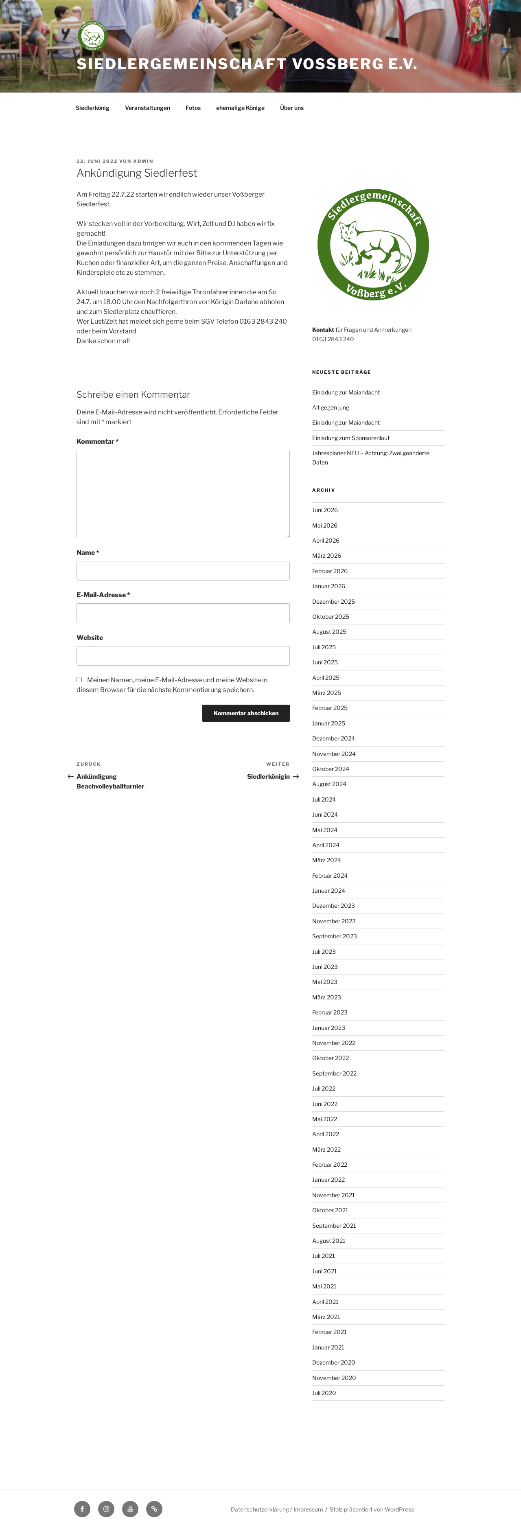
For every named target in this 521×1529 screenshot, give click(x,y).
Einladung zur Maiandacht (346, 392)
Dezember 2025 (333, 601)
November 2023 (334, 921)
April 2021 (325, 1301)
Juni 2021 (324, 1271)
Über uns (292, 107)
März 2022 (326, 1149)
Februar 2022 (329, 1164)
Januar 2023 (328, 1027)
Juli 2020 (324, 1392)
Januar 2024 (328, 890)
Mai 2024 (324, 829)
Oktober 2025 (330, 616)
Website (90, 638)
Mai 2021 (324, 1286)
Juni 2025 (325, 662)
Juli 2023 (324, 951)
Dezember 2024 (333, 738)
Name (88, 552)
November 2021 (333, 1195)
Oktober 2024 (330, 768)
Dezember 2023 (333, 905)
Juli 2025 (324, 647)
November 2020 (334, 1377)
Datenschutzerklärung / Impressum (277, 1509)
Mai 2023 (324, 981)
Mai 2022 (324, 1118)
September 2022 (334, 1073)
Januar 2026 (328, 586)
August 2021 (329, 1240)
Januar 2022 (328, 1179)
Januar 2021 (328, 1347)
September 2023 (334, 936)
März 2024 (326, 860)
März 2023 (326, 997)
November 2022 (333, 1042)
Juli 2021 (323, 1255)
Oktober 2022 (330, 1057)
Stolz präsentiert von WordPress (372, 1509)
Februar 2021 (329, 1331)
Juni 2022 (324, 1103)
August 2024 (329, 783)
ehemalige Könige (240, 107)
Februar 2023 (330, 1012)
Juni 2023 (325, 966)
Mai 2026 (324, 525)
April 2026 (325, 540)
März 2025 (326, 692)
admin (143, 161)
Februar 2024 (330, 875)
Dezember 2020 (333, 1362)
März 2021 (326, 1316)
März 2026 (326, 555)
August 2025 (329, 631)
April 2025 (325, 677)
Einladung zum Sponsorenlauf (351, 437)
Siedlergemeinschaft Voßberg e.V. (247, 64)
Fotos (193, 107)
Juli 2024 (324, 799)
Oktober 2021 (330, 1210)
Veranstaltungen (147, 107)
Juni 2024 (325, 814)
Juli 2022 (323, 1088)
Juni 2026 (325, 509)
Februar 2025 (330, 707)
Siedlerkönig (92, 107)
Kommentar (98, 441)
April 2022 (325, 1133)
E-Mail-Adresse (103, 595)
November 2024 (334, 753)
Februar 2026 (330, 570)
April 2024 (325, 844)
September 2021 (334, 1225)
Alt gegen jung (330, 407)
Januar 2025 (328, 723)
